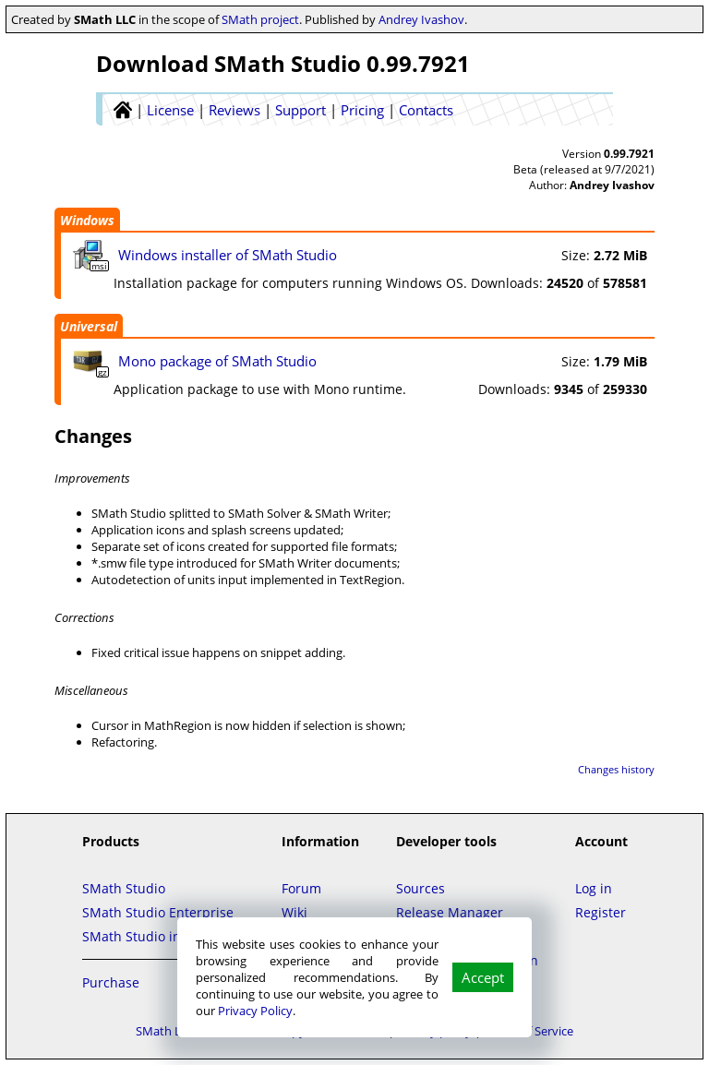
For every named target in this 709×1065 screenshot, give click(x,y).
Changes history (616, 769)
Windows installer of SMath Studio (227, 254)
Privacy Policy (255, 1010)
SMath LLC (165, 1031)
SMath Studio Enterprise (158, 912)
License (170, 110)
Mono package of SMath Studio (217, 361)
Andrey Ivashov (421, 19)
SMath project (260, 19)
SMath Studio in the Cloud (163, 936)
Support (300, 110)
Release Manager (449, 912)
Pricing (362, 110)
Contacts (426, 110)
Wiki (294, 912)
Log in (593, 888)
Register (600, 912)
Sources (420, 888)
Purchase (110, 982)
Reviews (234, 110)
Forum (301, 888)
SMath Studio (123, 888)
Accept (483, 977)
